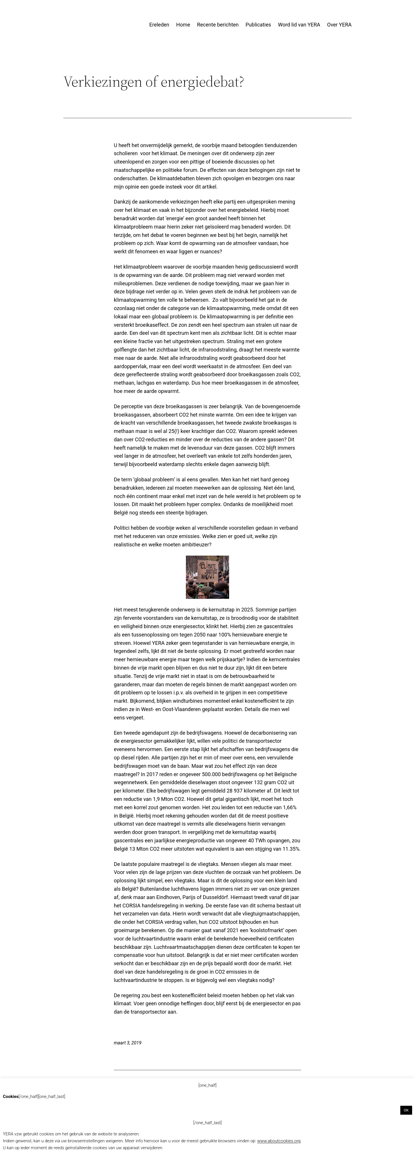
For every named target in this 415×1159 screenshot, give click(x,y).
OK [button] (406, 1110)
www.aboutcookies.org (278, 1140)
